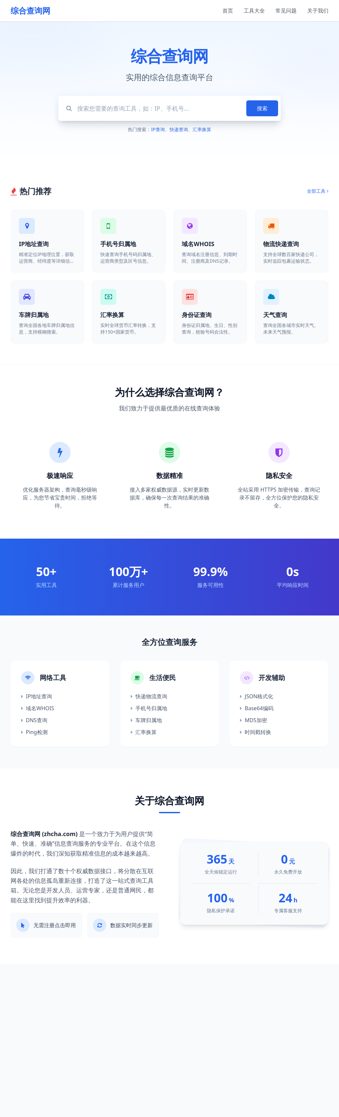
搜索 (262, 108)
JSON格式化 (256, 696)
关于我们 (317, 10)
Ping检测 (34, 732)
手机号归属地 (149, 708)
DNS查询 (34, 720)
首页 (227, 10)
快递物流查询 (149, 696)
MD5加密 (253, 720)
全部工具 (317, 191)
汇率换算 (202, 129)
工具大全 (254, 10)
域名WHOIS (37, 708)
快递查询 (179, 129)
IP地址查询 (36, 696)
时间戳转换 (255, 732)
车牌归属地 (146, 720)
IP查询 (158, 129)
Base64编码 (256, 708)
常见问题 (286, 10)
